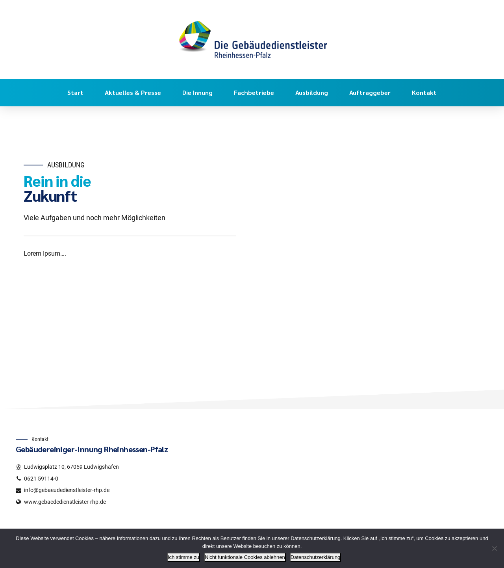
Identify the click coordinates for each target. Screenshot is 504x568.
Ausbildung (311, 92)
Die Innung (197, 92)
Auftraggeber (370, 92)
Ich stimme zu (183, 557)
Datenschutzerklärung (315, 557)
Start (75, 92)
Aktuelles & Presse (133, 92)
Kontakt (424, 92)
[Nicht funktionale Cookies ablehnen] (494, 548)
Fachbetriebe (254, 92)
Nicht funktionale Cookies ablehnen (245, 557)
